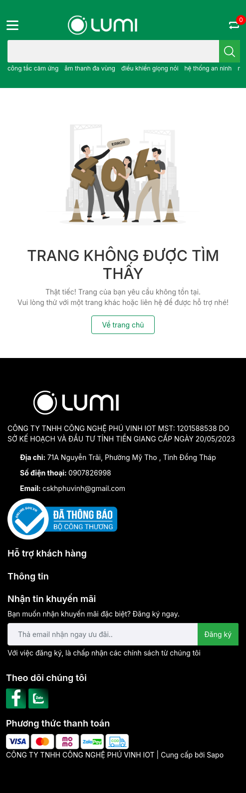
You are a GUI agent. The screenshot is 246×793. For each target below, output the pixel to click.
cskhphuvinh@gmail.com (83, 488)
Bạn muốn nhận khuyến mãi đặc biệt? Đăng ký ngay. (93, 614)
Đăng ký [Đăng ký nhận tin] (218, 634)
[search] (229, 51)
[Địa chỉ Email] (123, 634)
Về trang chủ (123, 324)
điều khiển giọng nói (150, 68)
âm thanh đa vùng (89, 68)
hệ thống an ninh (208, 68)
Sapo (215, 754)
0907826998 (89, 472)
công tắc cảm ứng (32, 68)
